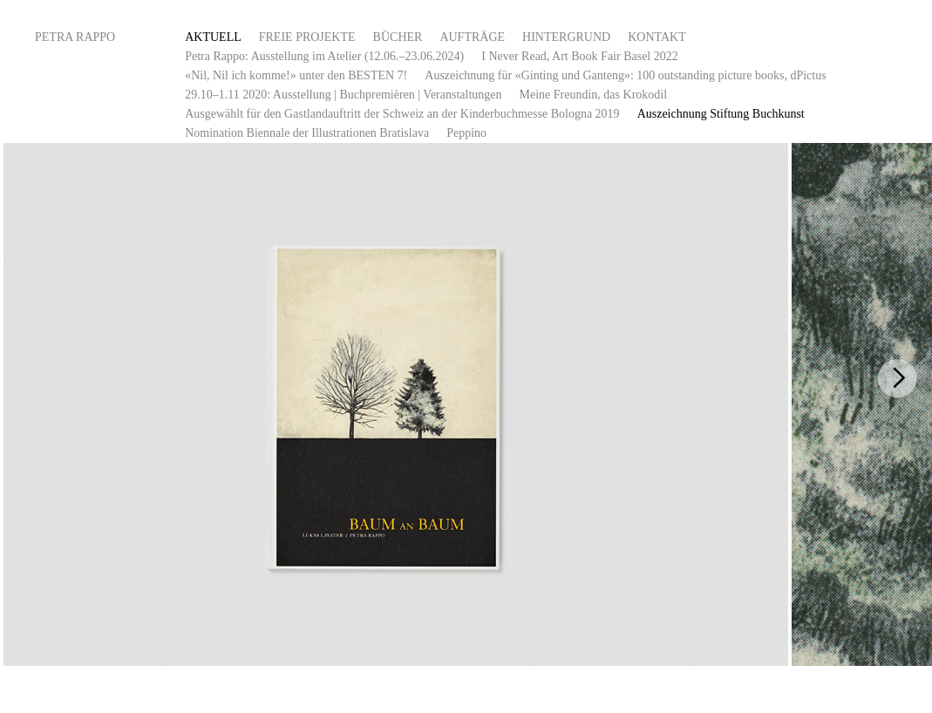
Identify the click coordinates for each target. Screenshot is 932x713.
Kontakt (657, 37)
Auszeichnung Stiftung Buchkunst (721, 113)
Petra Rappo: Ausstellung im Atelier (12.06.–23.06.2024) (324, 56)
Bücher (398, 37)
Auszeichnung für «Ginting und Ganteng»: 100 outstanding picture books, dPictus (625, 75)
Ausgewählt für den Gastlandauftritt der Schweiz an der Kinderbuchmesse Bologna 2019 (402, 113)
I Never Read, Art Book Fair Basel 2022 (579, 56)
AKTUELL (213, 37)
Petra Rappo (75, 37)
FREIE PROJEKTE (307, 37)
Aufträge (472, 37)
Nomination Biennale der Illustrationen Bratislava (307, 132)
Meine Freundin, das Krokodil (594, 94)
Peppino (466, 132)
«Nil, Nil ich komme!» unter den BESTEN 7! (296, 75)
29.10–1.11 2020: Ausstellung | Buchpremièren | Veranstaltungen (343, 94)
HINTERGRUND (566, 37)
